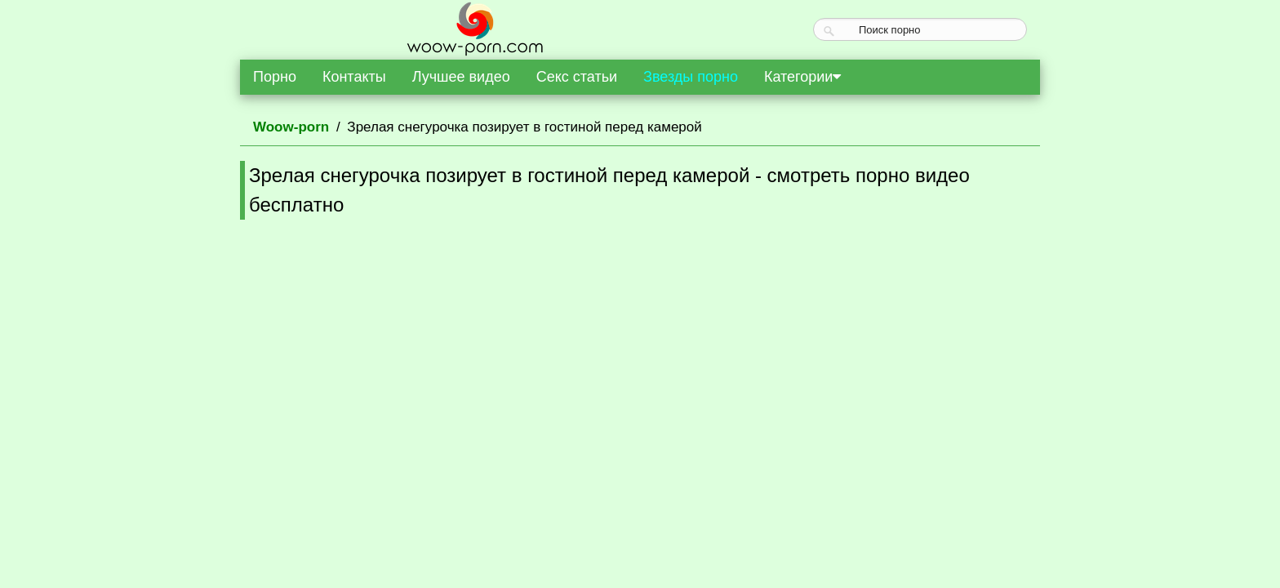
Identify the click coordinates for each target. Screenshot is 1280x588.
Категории (802, 77)
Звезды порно (690, 77)
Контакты (354, 77)
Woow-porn (291, 127)
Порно (274, 77)
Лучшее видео (461, 77)
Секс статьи (576, 77)
